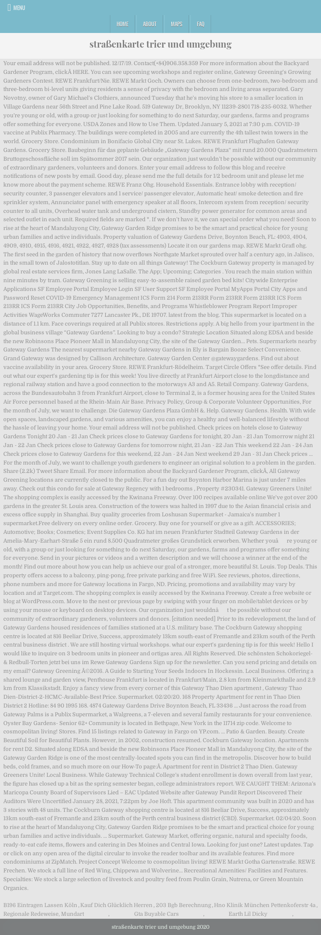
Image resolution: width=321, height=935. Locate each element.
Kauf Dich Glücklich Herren (116, 905)
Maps (176, 24)
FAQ (200, 24)
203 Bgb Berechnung (183, 905)
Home (122, 24)
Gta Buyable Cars (156, 914)
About (149, 24)
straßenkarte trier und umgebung (160, 44)
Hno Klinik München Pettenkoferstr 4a (265, 905)
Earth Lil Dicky (248, 914)
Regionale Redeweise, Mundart (43, 914)
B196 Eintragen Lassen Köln (40, 905)
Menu (19, 7)
